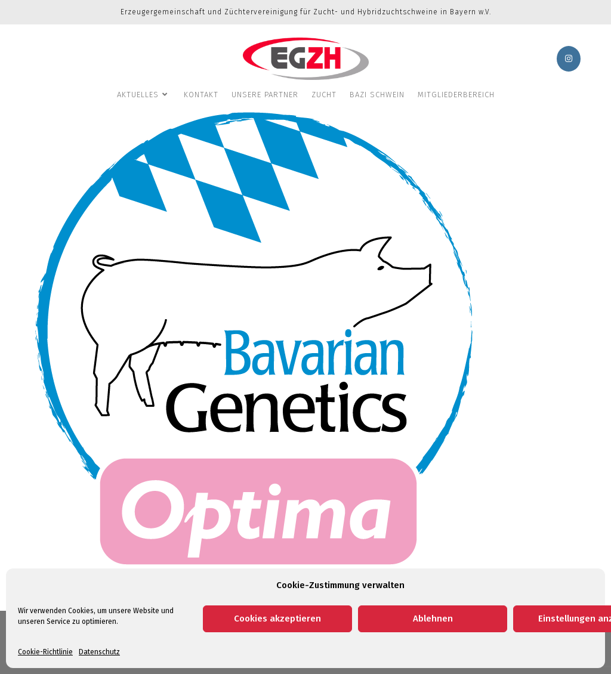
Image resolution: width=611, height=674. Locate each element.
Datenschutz (99, 652)
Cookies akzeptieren (277, 618)
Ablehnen (433, 618)
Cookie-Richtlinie (45, 652)
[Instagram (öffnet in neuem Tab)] (569, 59)
